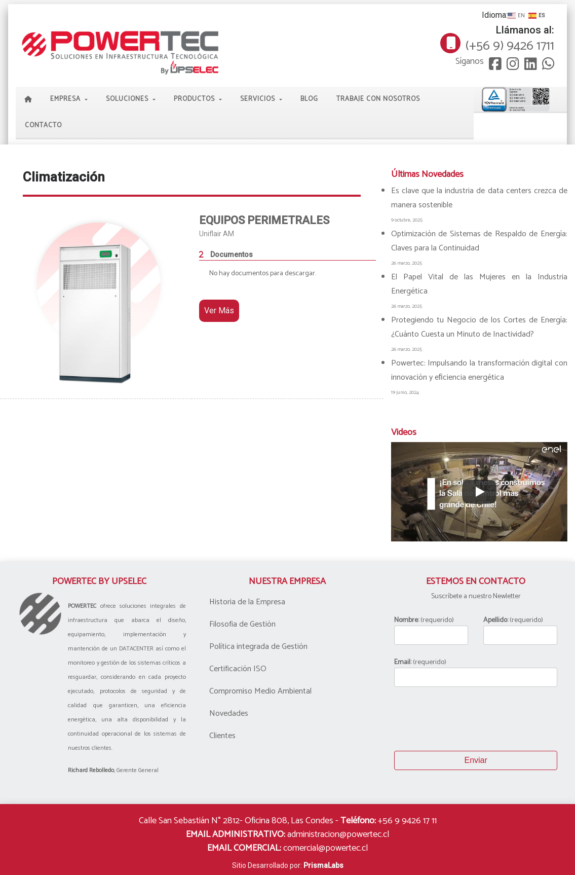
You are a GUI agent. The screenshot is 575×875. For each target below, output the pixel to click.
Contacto (43, 125)
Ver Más (219, 310)
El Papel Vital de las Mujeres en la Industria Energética (479, 284)
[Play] (479, 492)
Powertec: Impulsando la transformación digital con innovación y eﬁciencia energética (479, 370)
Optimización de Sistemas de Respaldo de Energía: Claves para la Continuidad (479, 241)
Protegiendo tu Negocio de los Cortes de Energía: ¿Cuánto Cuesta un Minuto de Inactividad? (479, 327)
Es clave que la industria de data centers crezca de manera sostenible (479, 198)
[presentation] (471, 719)
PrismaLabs (323, 865)
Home (28, 100)
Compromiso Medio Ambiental (260, 691)
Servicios (258, 99)
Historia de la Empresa (247, 602)
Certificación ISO (237, 669)
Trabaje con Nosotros (378, 99)
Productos (195, 99)
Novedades (228, 713)
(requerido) (431, 630)
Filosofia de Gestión (242, 624)
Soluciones (128, 99)
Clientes (222, 736)
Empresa (66, 99)
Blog (309, 99)
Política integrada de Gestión (258, 646)
